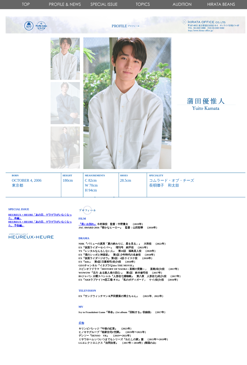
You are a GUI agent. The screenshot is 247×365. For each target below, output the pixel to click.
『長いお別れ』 (88, 224)
